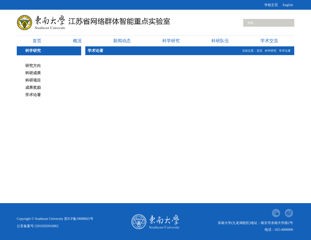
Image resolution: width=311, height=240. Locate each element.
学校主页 (271, 5)
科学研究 (270, 50)
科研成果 (33, 73)
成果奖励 (33, 87)
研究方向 (33, 66)
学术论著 (33, 95)
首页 (259, 50)
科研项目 (33, 80)
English (288, 5)
